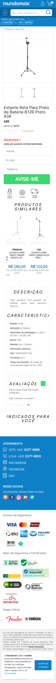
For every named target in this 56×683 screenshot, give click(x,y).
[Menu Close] (5, 12)
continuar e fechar (43, 665)
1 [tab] (18, 281)
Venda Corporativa (36, 646)
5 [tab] (36, 281)
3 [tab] (27, 281)
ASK (6, 121)
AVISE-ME (27, 179)
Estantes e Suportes (14, 29)
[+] (43, 383)
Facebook (17, 469)
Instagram (17, 463)
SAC (12, 476)
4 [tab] (31, 281)
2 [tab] (22, 281)
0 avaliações (28, 130)
